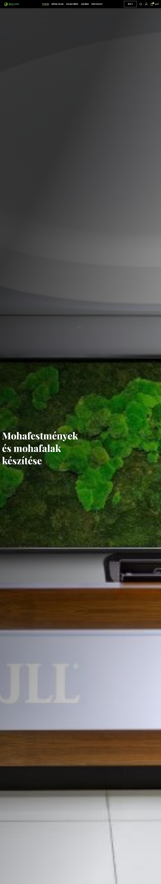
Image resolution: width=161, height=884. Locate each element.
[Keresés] (141, 7)
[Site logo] (11, 6)
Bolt (130, 7)
